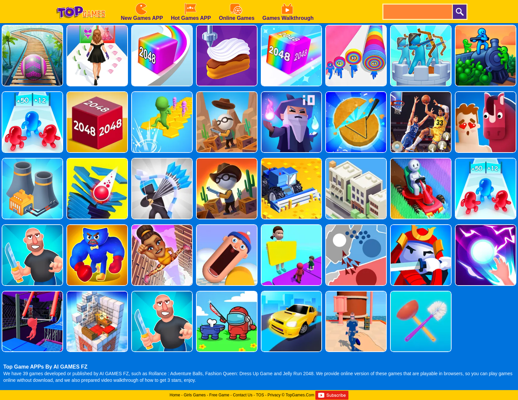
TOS (260, 395)
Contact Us (242, 395)
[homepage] (80, 2)
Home (175, 395)
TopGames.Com (300, 395)
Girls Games (195, 395)
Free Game (219, 395)
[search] (417, 11)
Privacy (273, 395)
